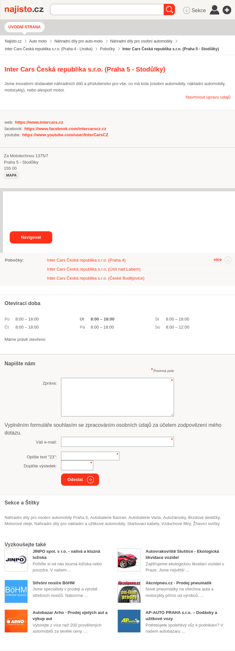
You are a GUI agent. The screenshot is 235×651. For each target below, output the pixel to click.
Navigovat (31, 237)
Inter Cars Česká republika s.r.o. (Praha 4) (86, 260)
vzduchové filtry (176, 523)
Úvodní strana (24, 27)
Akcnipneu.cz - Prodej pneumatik (178, 582)
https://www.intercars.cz (39, 122)
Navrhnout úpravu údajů (208, 97)
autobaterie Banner (108, 517)
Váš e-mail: (46, 442)
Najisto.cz (27, 9)
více (218, 259)
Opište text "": (42, 457)
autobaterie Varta (144, 517)
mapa (11, 175)
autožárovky (174, 517)
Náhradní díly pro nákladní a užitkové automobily (80, 523)
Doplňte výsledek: (40, 466)
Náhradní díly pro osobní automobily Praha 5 (46, 517)
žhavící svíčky (206, 523)
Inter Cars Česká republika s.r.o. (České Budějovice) (96, 278)
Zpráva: (50, 383)
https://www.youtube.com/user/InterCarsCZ (65, 134)
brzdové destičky (204, 517)
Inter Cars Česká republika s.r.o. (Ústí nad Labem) (94, 269)
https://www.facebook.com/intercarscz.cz (65, 128)
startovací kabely (143, 523)
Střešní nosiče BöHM (54, 582)
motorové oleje (18, 523)
